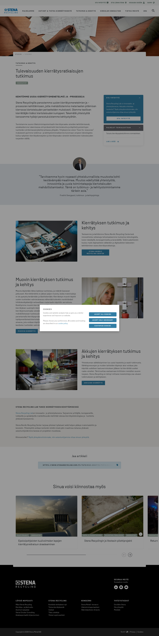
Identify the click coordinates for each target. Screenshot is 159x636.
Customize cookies (102, 326)
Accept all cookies (102, 314)
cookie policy (63, 323)
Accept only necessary (102, 320)
